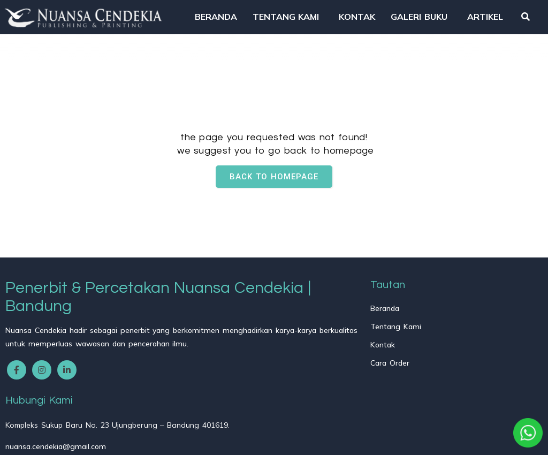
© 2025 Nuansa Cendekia (56, 439)
